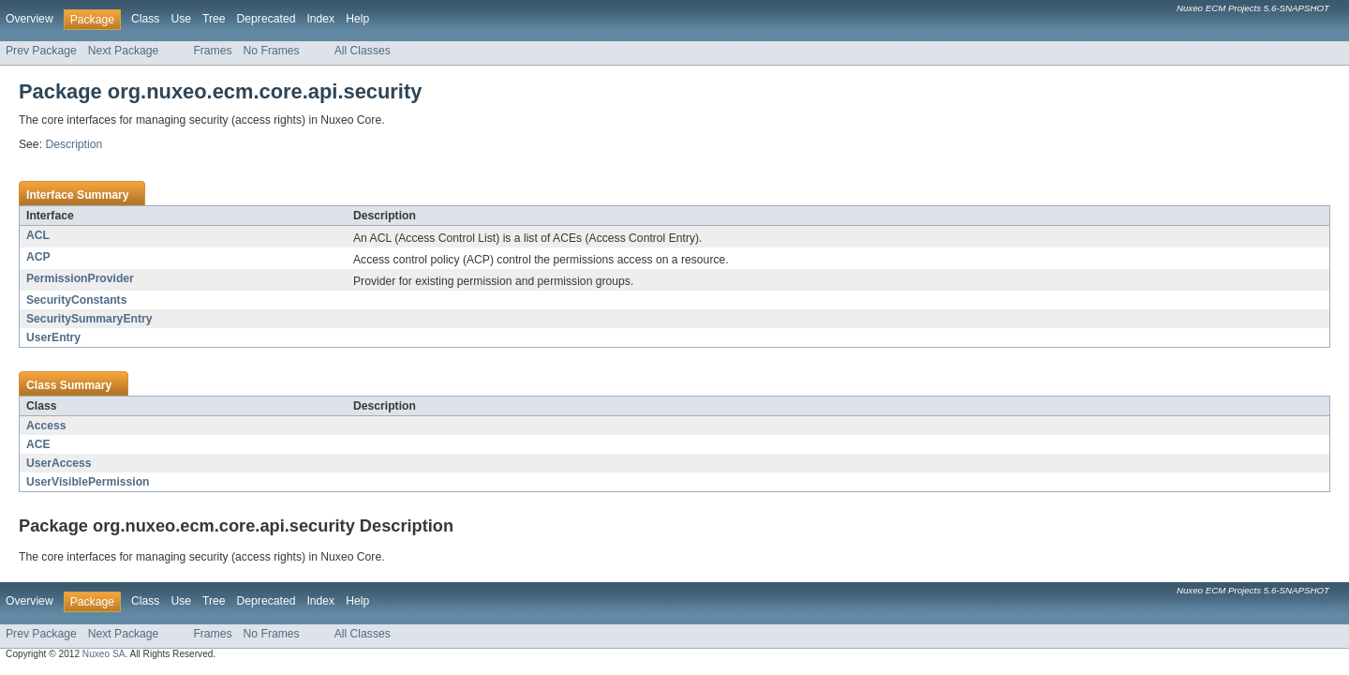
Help (357, 18)
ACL (38, 235)
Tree (214, 18)
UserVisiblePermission (88, 481)
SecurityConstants (76, 300)
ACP (38, 256)
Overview (29, 18)
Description (73, 144)
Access (46, 425)
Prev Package (41, 50)
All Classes (362, 50)
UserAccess (59, 463)
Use (180, 18)
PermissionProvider (80, 278)
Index (320, 18)
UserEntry (53, 337)
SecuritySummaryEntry (89, 318)
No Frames (272, 50)
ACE (38, 444)
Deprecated (266, 18)
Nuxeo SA (104, 654)
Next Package (123, 50)
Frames (212, 50)
